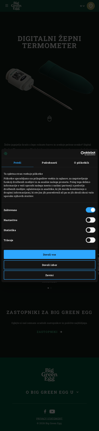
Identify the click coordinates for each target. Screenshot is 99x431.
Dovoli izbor (49, 264)
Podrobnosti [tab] (49, 162)
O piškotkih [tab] (81, 162)
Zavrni (49, 275)
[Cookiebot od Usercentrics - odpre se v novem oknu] (80, 153)
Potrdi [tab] (17, 162)
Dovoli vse (49, 254)
